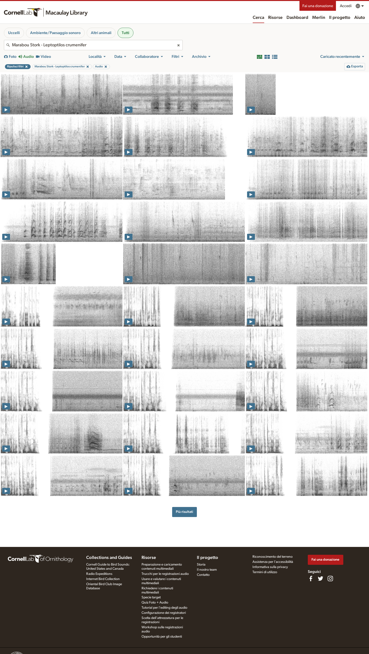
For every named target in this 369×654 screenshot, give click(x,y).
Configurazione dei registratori (164, 613)
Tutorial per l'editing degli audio (164, 607)
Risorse (275, 17)
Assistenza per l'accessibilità (272, 562)
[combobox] (93, 45)
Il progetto (339, 17)
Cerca (258, 17)
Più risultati (184, 512)
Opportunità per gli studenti (162, 636)
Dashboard (297, 17)
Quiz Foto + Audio (155, 602)
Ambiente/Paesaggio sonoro (55, 33)
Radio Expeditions (99, 574)
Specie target (151, 597)
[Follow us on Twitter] (320, 578)
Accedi (346, 6)
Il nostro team (207, 569)
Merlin (318, 17)
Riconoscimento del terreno (272, 556)
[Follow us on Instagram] (330, 578)
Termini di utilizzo (264, 572)
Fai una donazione (317, 6)
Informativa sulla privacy (270, 567)
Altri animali (101, 33)
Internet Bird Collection (103, 579)
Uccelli (14, 33)
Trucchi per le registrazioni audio (165, 574)
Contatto (203, 575)
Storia (201, 564)
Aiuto (359, 17)
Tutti (125, 33)
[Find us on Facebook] (311, 578)
